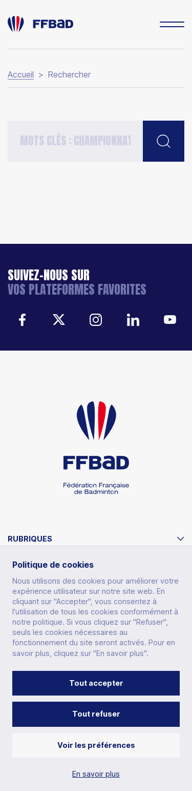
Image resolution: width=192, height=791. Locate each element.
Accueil (21, 74)
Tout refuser (96, 713)
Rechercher (69, 74)
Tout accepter (96, 683)
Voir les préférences (96, 745)
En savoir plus (96, 774)
